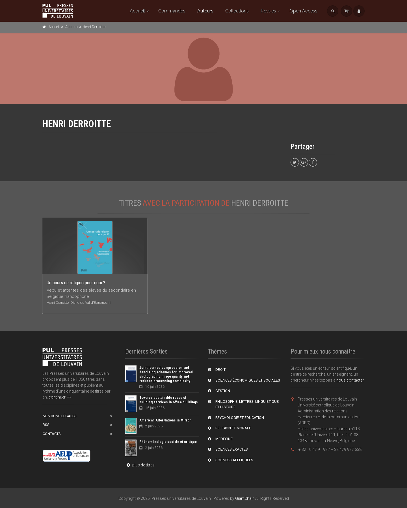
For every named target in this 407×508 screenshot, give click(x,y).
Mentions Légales (60, 416)
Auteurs (205, 11)
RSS (46, 425)
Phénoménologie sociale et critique (168, 442)
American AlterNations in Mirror (165, 420)
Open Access (303, 11)
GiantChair (244, 498)
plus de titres (140, 465)
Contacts (52, 434)
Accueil (137, 11)
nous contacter (350, 380)
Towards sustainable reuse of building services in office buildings (168, 399)
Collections (237, 11)
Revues (268, 11)
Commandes (171, 11)
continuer (60, 397)
